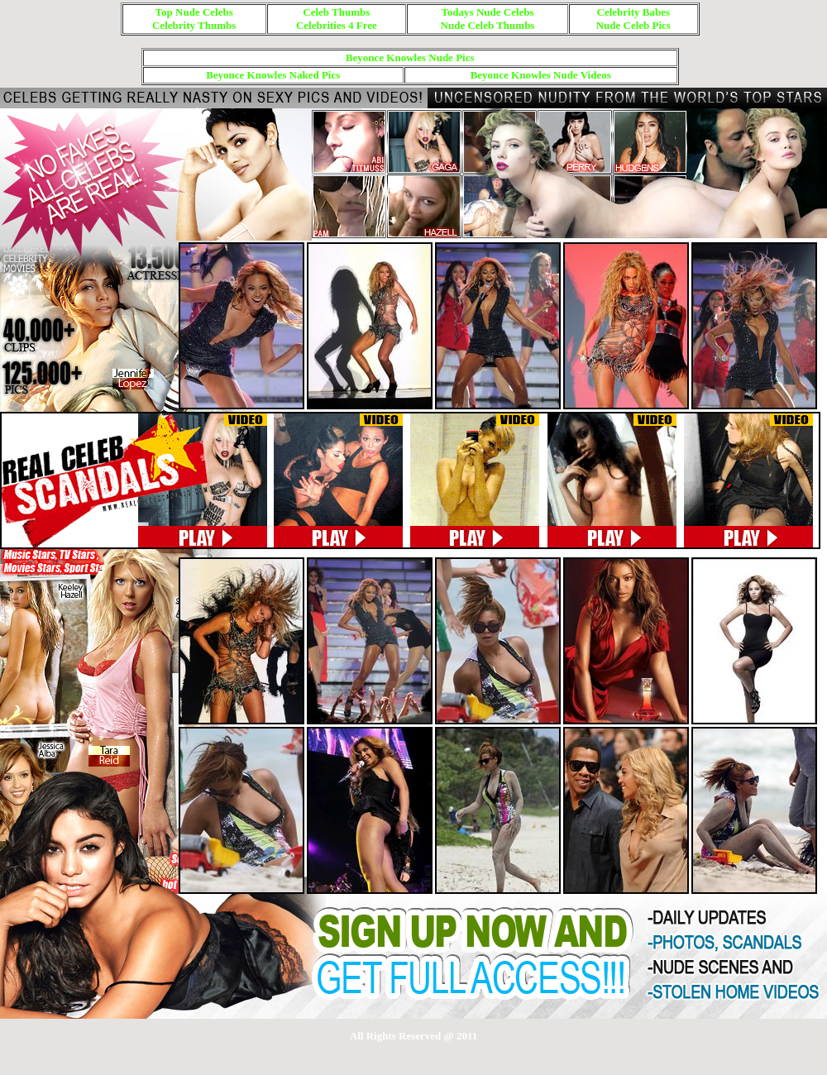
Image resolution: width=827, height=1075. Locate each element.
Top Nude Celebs (194, 12)
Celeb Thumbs (336, 12)
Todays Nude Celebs (487, 12)
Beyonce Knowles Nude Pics (410, 57)
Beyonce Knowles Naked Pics (273, 75)
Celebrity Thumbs (194, 25)
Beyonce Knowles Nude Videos (541, 75)
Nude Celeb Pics (633, 25)
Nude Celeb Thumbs (488, 25)
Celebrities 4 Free (336, 25)
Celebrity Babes (633, 12)
